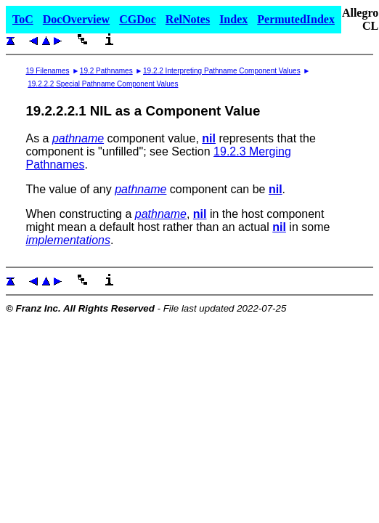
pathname (78, 138)
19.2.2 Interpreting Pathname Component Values (222, 71)
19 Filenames (47, 71)
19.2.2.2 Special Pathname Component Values (103, 84)
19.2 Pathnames (106, 71)
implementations (67, 240)
